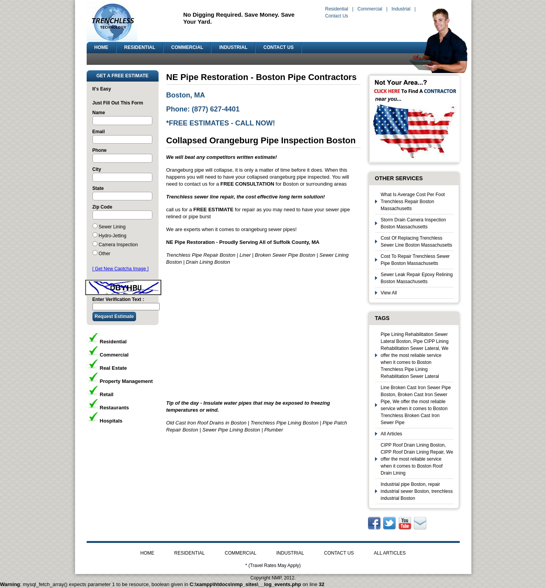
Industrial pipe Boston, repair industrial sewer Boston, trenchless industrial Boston (417, 491)
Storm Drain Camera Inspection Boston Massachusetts (413, 223)
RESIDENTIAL (139, 47)
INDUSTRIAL (233, 47)
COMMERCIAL (187, 47)
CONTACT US (278, 47)
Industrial (400, 9)
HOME (101, 47)
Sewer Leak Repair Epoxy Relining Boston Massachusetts (417, 278)
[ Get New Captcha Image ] (120, 268)
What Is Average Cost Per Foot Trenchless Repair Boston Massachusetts (413, 201)
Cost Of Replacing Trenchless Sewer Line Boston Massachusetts (416, 241)
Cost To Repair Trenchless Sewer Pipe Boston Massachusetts (415, 260)
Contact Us (336, 16)
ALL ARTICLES (390, 553)
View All (389, 293)
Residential (336, 9)
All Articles (391, 434)
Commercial (370, 9)
